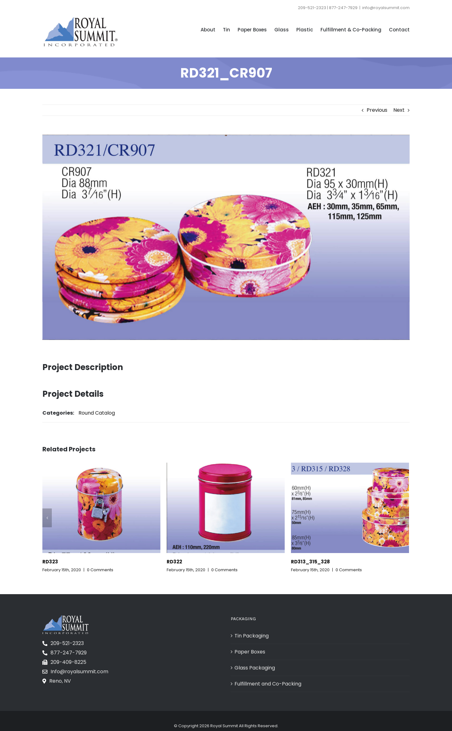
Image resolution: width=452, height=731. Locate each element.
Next (399, 110)
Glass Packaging (254, 667)
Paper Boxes (249, 651)
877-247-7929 (69, 652)
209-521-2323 (67, 643)
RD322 (174, 561)
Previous (377, 110)
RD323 (50, 561)
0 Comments (100, 570)
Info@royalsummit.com (79, 671)
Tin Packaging (251, 635)
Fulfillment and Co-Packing (267, 683)
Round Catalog (96, 413)
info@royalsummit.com (386, 8)
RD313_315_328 (310, 561)
